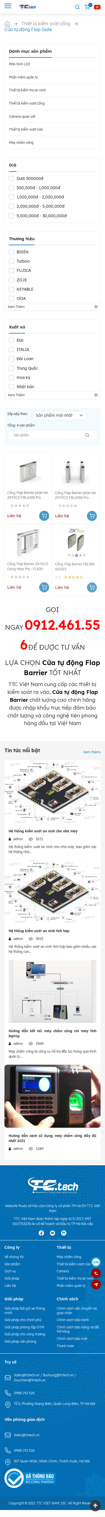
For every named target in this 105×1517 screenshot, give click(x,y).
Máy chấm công (21, 142)
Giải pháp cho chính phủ (22, 1320)
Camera (63, 1271)
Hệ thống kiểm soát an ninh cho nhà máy (43, 831)
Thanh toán (65, 1346)
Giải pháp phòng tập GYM (24, 1327)
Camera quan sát (22, 116)
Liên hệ (10, 1286)
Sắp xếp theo (17, 414)
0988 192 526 (24, 1393)
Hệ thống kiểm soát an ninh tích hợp (39, 931)
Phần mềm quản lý (23, 77)
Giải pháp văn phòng (20, 1341)
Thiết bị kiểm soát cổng (27, 103)
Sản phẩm (12, 1264)
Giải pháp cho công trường (24, 1334)
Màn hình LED (19, 64)
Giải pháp (11, 1278)
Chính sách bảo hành (73, 1320)
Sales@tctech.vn (27, 1375)
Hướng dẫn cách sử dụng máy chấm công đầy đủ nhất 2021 (52, 1138)
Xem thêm (92, 752)
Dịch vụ (10, 1271)
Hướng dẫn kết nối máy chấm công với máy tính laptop (52, 1033)
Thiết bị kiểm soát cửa (25, 129)
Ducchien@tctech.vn (30, 1380)
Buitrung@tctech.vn (58, 1375)
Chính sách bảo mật (72, 1339)
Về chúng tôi (14, 1257)
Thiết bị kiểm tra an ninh (27, 90)
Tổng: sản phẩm (21, 425)
